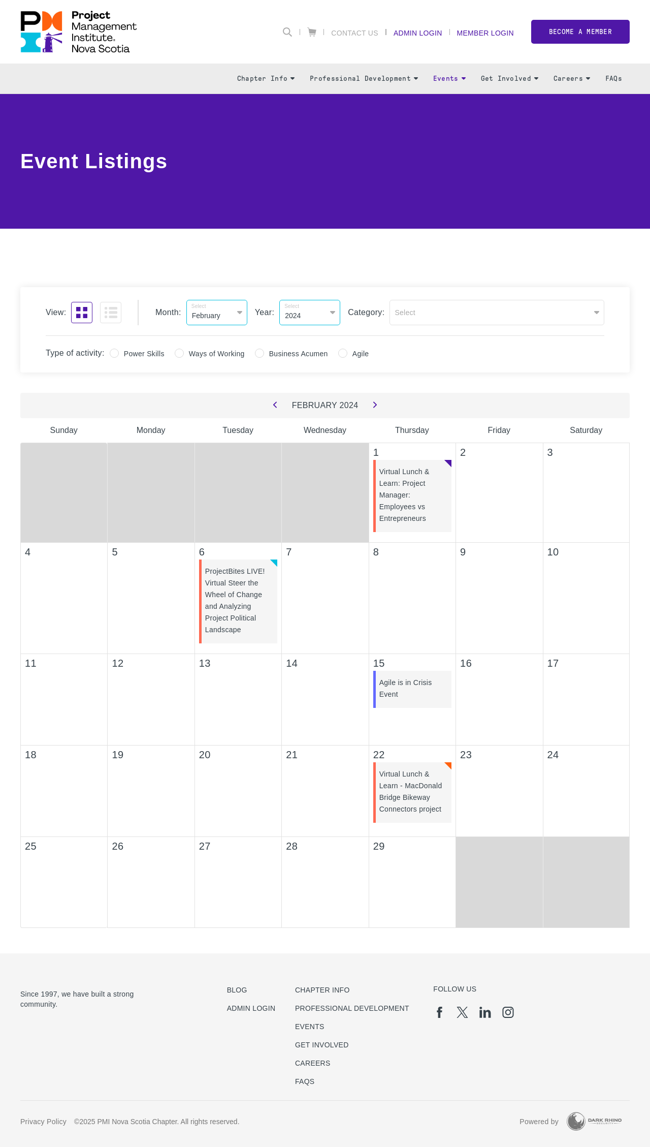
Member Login (485, 33)
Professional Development (364, 78)
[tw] (462, 1012)
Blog (237, 990)
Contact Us (354, 33)
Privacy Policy (43, 1122)
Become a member (580, 32)
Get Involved (509, 78)
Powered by (539, 1122)
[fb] (439, 1012)
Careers (572, 78)
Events (449, 78)
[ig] (508, 1012)
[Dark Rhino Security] (594, 1121)
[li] (485, 1012)
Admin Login (418, 33)
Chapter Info (266, 78)
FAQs (613, 78)
